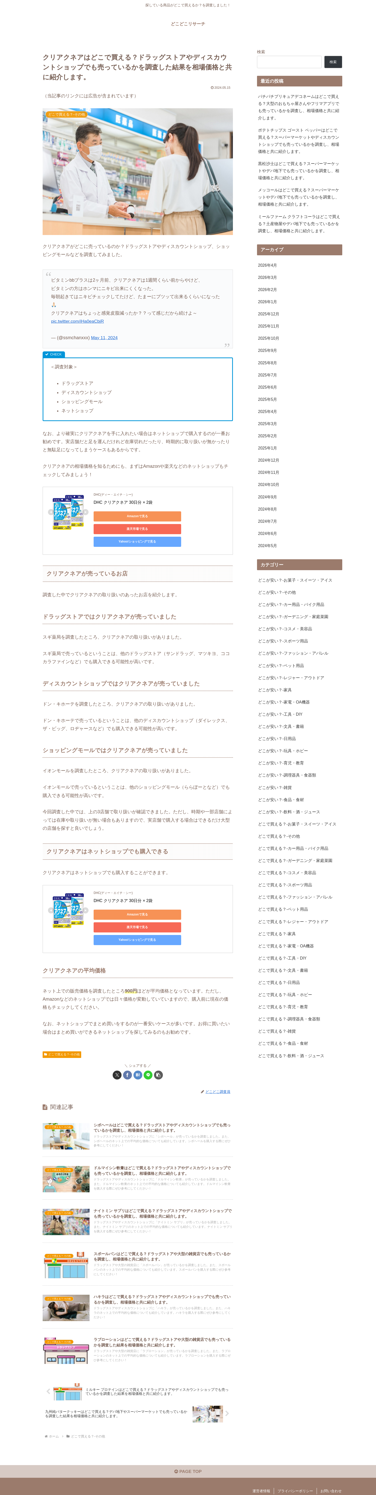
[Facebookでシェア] (127, 1049)
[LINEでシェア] (148, 1049)
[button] (158, 1049)
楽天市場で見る (164, 516)
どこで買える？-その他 (62, 1029)
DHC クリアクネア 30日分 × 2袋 (123, 502)
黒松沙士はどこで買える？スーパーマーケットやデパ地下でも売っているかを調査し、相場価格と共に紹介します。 (298, 173)
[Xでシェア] (117, 1049)
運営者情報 (261, 1479)
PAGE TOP (188, 1460)
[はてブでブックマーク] (137, 1049)
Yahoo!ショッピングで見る (116, 529)
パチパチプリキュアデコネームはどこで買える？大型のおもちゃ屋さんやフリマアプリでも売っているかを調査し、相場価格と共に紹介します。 (298, 107)
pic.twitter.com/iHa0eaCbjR (78, 321)
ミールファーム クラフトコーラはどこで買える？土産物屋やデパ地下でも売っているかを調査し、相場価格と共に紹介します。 (299, 227)
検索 (261, 51)
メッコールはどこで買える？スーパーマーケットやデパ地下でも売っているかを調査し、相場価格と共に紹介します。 (298, 200)
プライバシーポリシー (295, 1479)
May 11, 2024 (105, 337)
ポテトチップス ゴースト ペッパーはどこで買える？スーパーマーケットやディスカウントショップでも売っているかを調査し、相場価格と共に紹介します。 (298, 142)
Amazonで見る (116, 516)
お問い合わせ (331, 1479)
